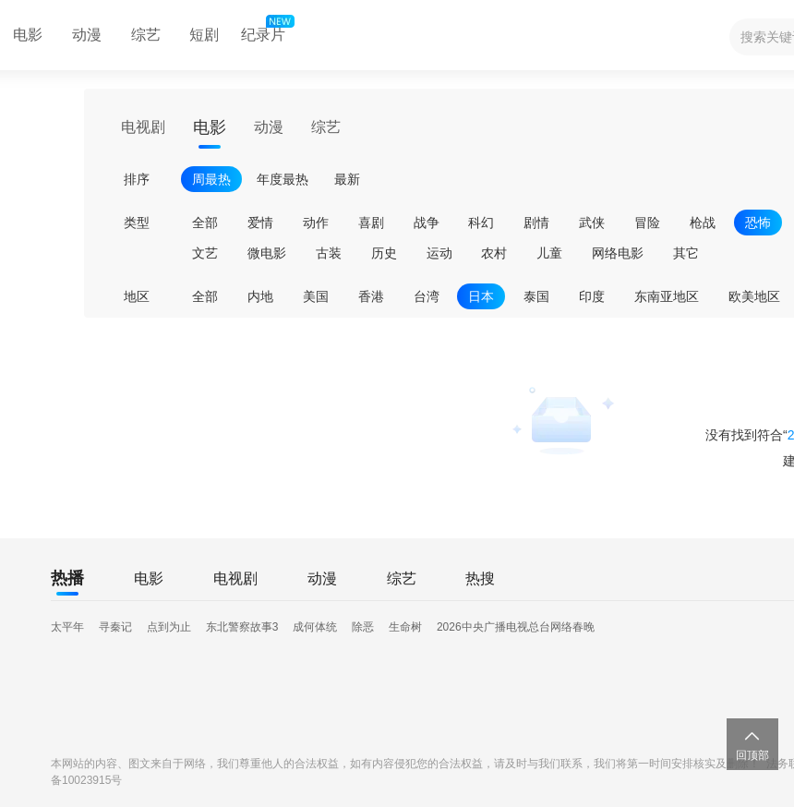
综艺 (146, 34)
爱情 (260, 222)
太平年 (67, 626)
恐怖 (758, 222)
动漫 (87, 34)
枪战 (703, 222)
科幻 (481, 222)
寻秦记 (115, 626)
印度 (592, 296)
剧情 (536, 222)
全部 (205, 222)
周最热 (211, 179)
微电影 (266, 253)
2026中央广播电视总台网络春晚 (516, 626)
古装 (329, 253)
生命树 (405, 626)
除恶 (363, 626)
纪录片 (266, 30)
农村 (494, 253)
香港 (371, 296)
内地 (260, 296)
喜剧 (371, 222)
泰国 (536, 296)
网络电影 (618, 253)
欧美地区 (754, 296)
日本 (481, 296)
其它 (686, 253)
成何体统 (315, 626)
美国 (316, 296)
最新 (347, 179)
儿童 (549, 253)
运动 (439, 253)
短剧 (204, 34)
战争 (426, 222)
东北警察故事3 (242, 626)
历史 (384, 253)
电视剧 (143, 127)
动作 (316, 222)
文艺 (205, 253)
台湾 (426, 296)
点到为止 (169, 626)
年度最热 (282, 179)
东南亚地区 (666, 296)
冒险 (647, 222)
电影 (209, 127)
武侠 (592, 222)
